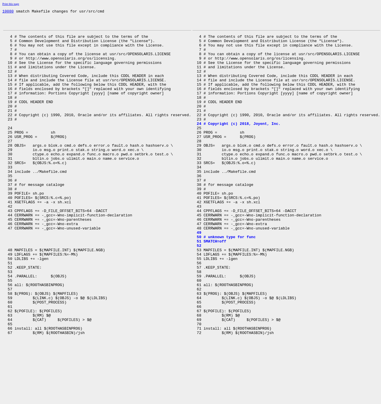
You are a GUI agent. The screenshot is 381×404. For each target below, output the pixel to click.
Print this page (10, 4)
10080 (8, 12)
